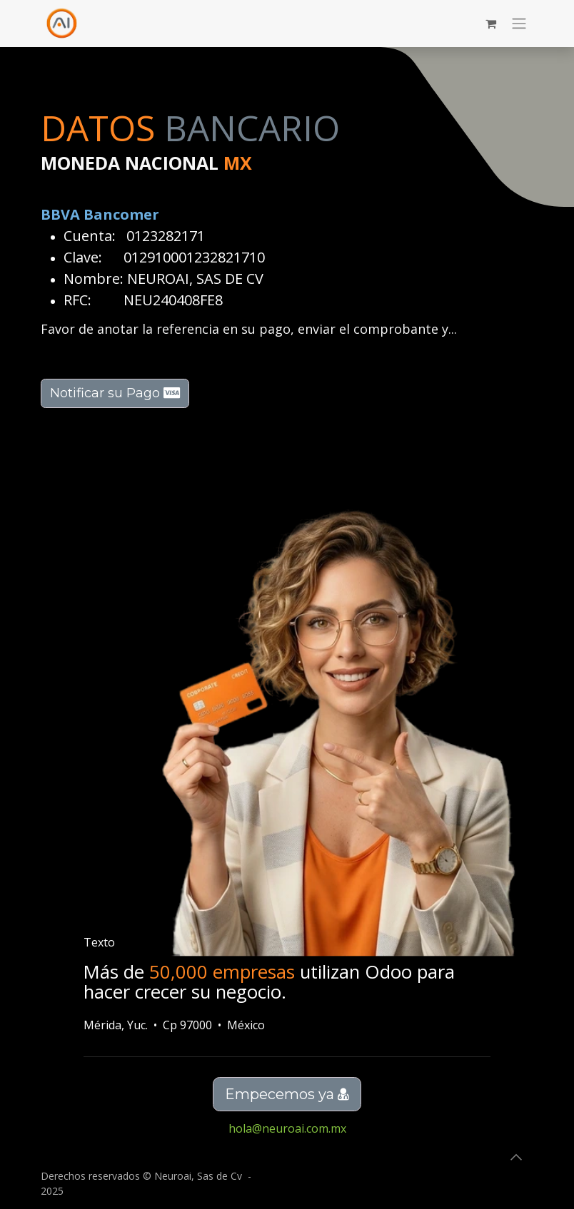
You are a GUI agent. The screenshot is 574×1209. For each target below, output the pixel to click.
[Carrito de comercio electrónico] (490, 23)
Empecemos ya (287, 1094)
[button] (516, 1157)
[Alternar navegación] (519, 24)
